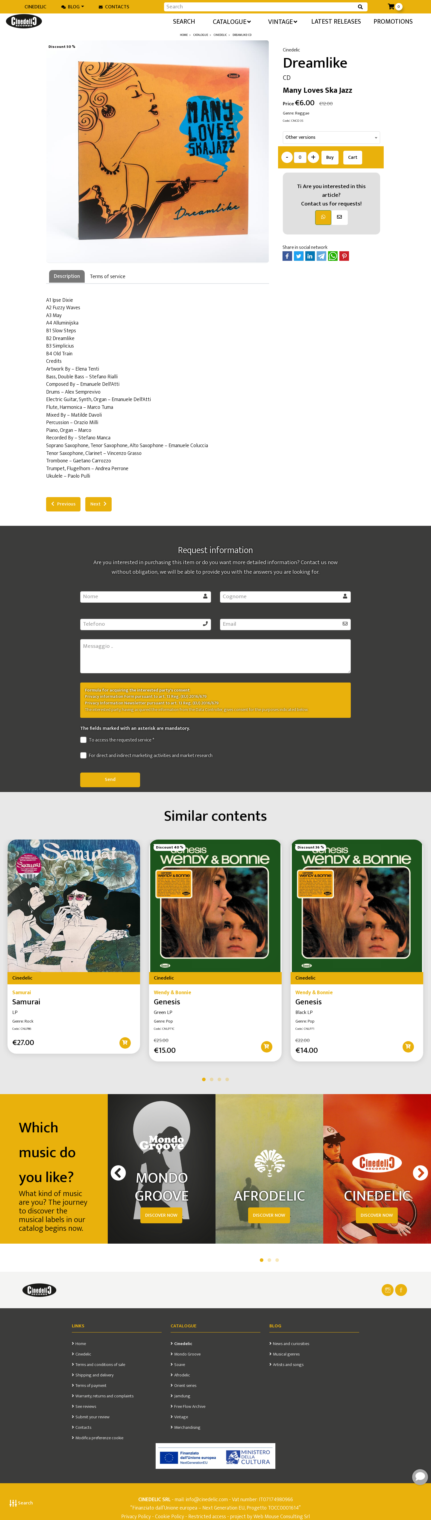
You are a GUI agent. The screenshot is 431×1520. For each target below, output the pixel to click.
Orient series (185, 1385)
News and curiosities (291, 1343)
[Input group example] (260, 6)
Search (21, 1503)
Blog (70, 7)
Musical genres (286, 1354)
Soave (179, 1364)
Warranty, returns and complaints (104, 1396)
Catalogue (232, 22)
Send (110, 780)
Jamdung (182, 1396)
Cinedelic (35, 7)
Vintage (282, 22)
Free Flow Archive (189, 1406)
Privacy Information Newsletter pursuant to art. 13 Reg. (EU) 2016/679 (151, 703)
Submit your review (92, 1417)
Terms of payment (91, 1385)
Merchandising (187, 1427)
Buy (330, 157)
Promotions (393, 21)
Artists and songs (288, 1364)
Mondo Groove (187, 1354)
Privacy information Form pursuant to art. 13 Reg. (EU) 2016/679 (146, 696)
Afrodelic (182, 1375)
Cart (352, 157)
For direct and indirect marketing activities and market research (146, 755)
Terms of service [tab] (107, 276)
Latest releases (336, 21)
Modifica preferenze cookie (99, 1438)
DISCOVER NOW (161, 1215)
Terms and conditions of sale (100, 1364)
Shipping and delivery (94, 1375)
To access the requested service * (117, 740)
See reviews (85, 1406)
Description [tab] (67, 276)
